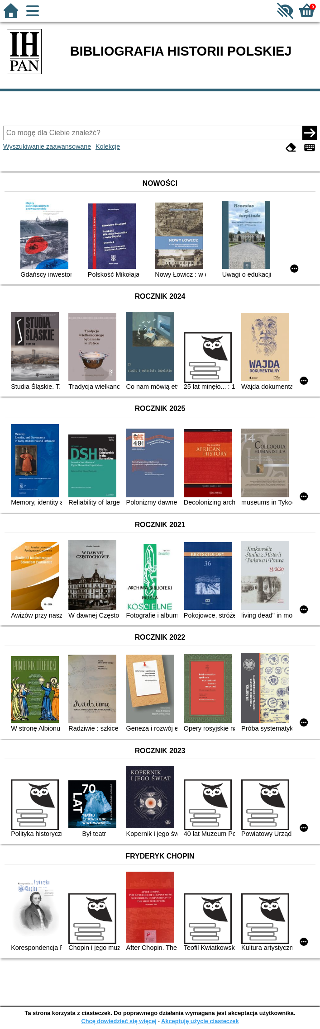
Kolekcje (108, 146)
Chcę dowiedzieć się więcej (118, 1021)
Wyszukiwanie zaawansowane (47, 146)
